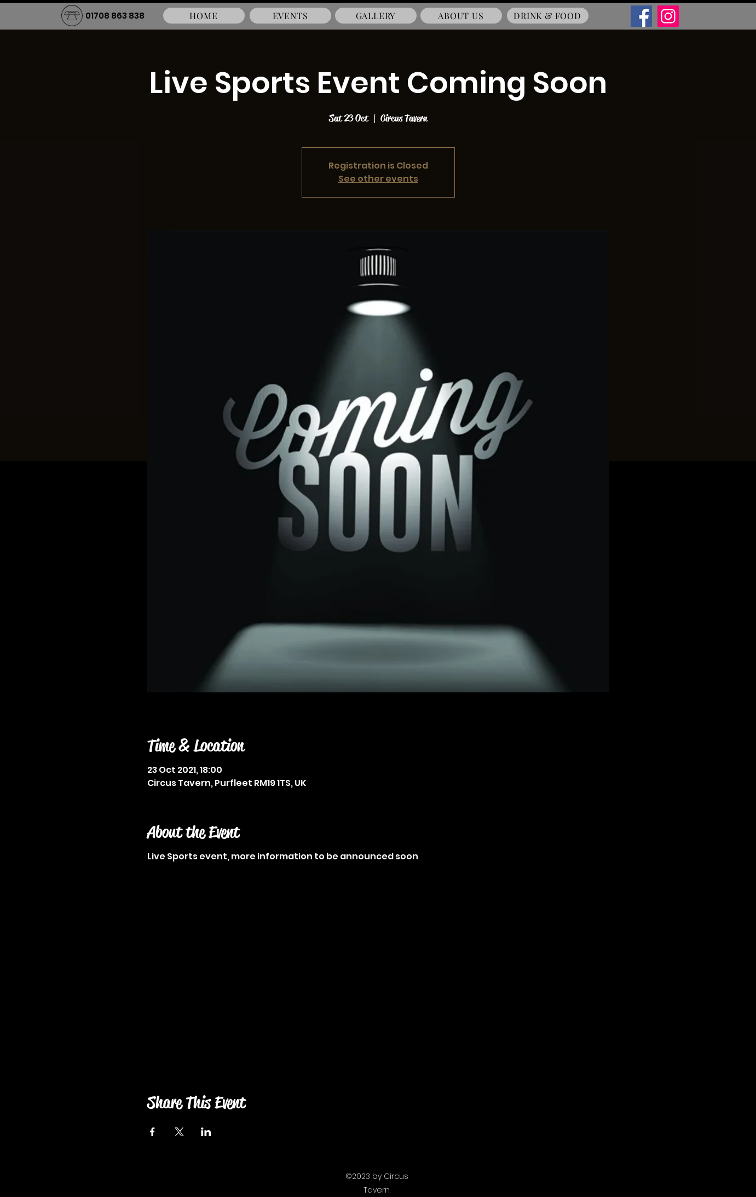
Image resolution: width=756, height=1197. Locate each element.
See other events (378, 178)
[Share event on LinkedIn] (206, 1131)
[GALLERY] (376, 16)
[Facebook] (641, 16)
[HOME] (204, 16)
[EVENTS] (290, 16)
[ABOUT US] (461, 16)
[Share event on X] (179, 1131)
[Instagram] (668, 16)
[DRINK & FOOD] (547, 16)
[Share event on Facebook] (152, 1131)
